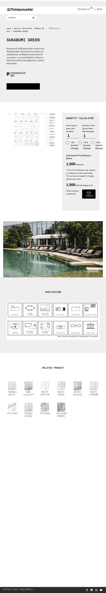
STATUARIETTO (48, 413)
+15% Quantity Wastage (97, 145)
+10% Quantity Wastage (84, 145)
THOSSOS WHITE (12, 393)
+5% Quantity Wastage (72, 145)
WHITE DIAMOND (94, 393)
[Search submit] (33, 18)
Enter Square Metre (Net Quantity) (71, 128)
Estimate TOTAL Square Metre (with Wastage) (88, 128)
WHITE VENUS (61, 393)
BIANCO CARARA (28, 414)
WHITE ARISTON (44, 393)
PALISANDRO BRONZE (62, 414)
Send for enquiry (90, 194)
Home (9, 28)
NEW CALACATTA (29, 393)
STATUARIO (13, 413)
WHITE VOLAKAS (77, 393)
